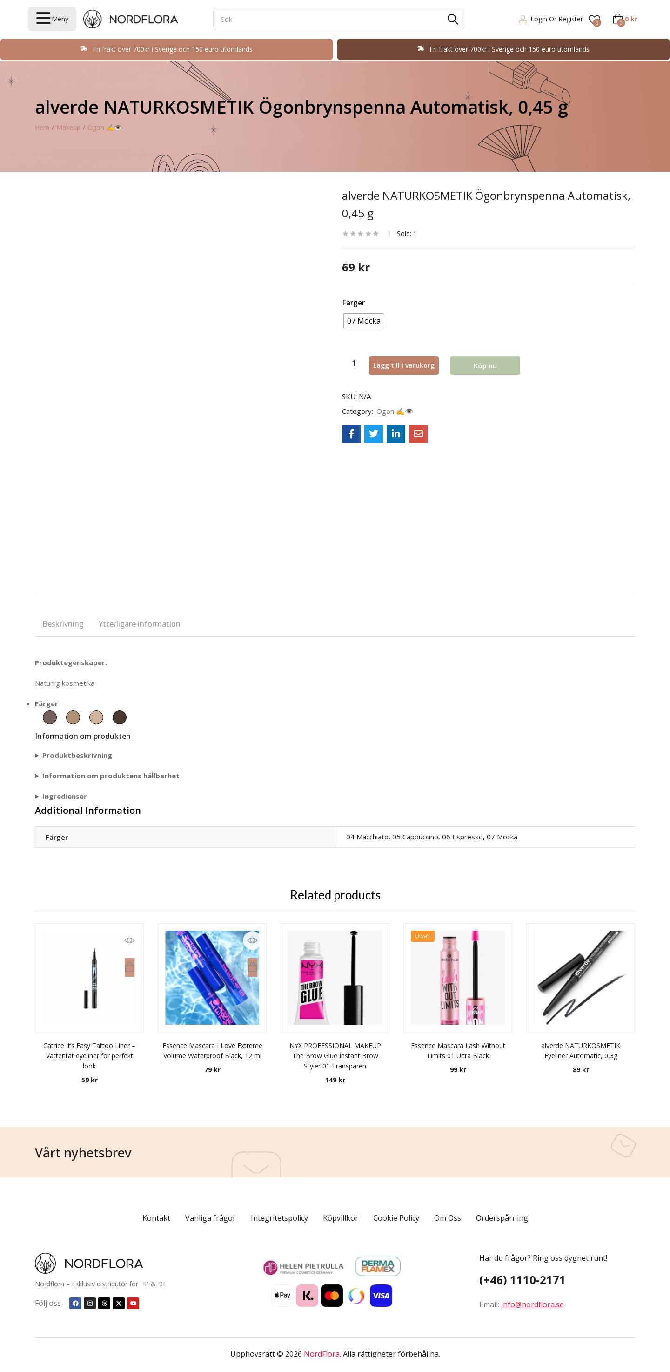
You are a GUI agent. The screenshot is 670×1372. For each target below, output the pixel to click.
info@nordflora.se (532, 1304)
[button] (624, 19)
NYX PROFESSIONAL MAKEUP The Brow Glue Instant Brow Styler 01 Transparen (335, 1055)
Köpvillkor (340, 1218)
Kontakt (156, 1218)
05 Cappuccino (415, 836)
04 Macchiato (367, 836)
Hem (42, 127)
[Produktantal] (353, 363)
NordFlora (322, 1354)
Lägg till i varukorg (414, 363)
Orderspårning (502, 1218)
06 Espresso (462, 836)
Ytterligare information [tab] (140, 624)
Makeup (68, 127)
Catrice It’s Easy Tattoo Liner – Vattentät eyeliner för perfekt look (89, 1055)
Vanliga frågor (210, 1218)
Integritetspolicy (279, 1218)
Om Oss (447, 1218)
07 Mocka (502, 836)
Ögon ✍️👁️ (104, 127)
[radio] (364, 321)
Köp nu (499, 363)
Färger (353, 302)
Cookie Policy (396, 1218)
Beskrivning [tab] (63, 624)
